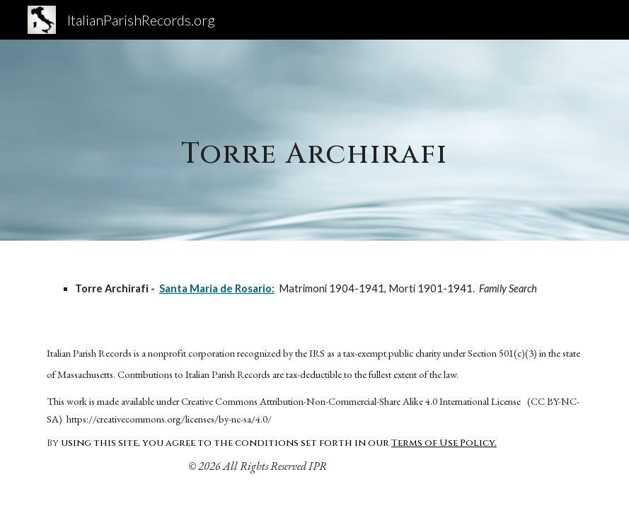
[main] (314, 140)
